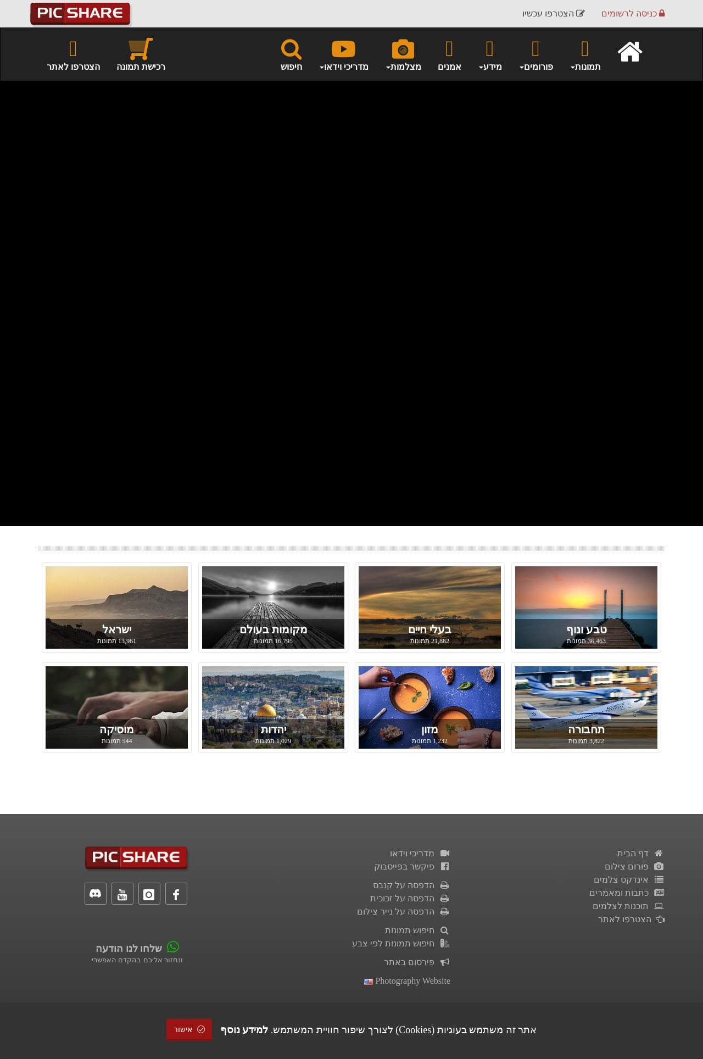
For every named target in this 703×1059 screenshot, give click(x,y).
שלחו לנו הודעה (129, 948)
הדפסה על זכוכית (410, 898)
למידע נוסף (244, 1029)
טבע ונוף (586, 629)
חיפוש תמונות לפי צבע (401, 943)
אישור (189, 1029)
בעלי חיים (429, 629)
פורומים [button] (535, 53)
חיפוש (291, 53)
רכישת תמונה (140, 53)
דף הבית (641, 853)
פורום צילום (635, 866)
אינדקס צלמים (629, 879)
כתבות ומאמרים (627, 893)
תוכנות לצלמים (629, 906)
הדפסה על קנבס (411, 885)
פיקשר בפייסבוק (412, 866)
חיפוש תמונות (417, 930)
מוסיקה (116, 729)
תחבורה (586, 729)
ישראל (116, 629)
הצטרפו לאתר (73, 53)
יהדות (273, 729)
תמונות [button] (585, 53)
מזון (429, 729)
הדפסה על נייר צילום (403, 911)
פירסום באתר (417, 962)
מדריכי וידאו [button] (344, 53)
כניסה (633, 13)
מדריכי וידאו (420, 853)
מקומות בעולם (273, 629)
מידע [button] (490, 53)
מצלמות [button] (403, 53)
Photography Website (407, 980)
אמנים (449, 53)
